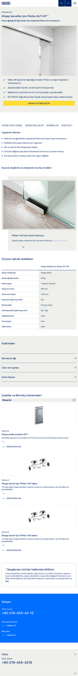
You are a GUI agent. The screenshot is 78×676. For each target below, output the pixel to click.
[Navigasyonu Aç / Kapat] (74, 3)
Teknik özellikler (34, 125)
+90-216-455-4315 (17, 662)
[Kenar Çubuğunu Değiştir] (68, 3)
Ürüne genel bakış (12, 125)
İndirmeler (53, 125)
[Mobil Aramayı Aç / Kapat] (61, 3)
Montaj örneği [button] (39, 358)
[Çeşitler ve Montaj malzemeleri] (39, 400)
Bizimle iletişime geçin (39, 103)
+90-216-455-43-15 (18, 613)
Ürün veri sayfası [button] (39, 367)
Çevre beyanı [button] (39, 377)
